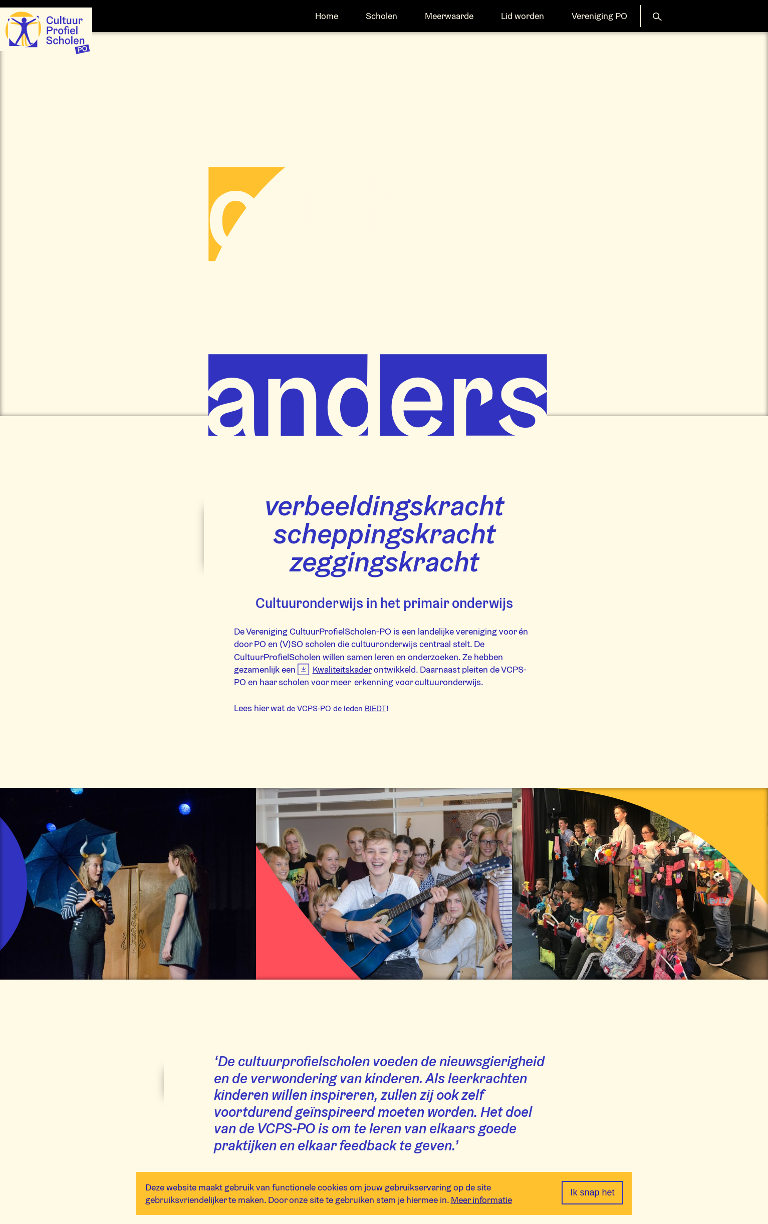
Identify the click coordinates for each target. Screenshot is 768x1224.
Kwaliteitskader (342, 669)
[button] (657, 16)
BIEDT (375, 708)
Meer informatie (481, 1199)
